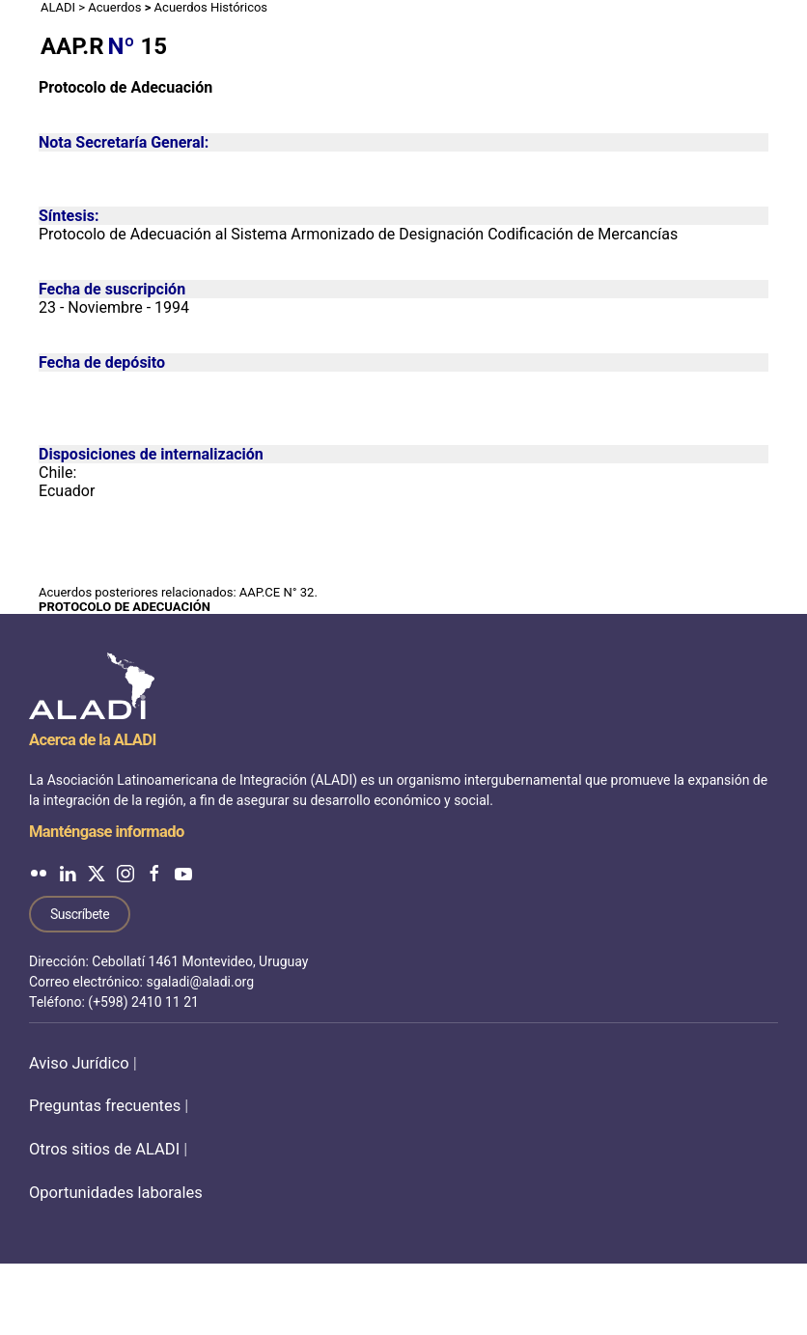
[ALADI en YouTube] (183, 873)
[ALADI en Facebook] (154, 873)
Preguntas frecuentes (105, 1106)
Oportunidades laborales (116, 1192)
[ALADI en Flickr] (38, 873)
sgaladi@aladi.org (200, 981)
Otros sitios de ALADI (104, 1149)
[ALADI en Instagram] (125, 873)
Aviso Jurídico (79, 1063)
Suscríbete (79, 914)
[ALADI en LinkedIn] (67, 873)
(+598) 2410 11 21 (143, 1002)
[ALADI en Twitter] (96, 873)
